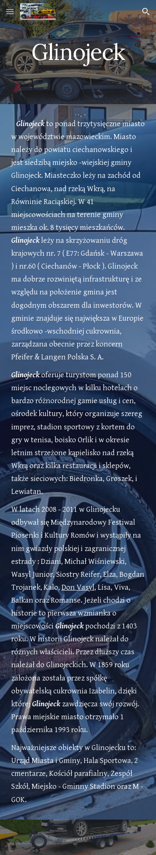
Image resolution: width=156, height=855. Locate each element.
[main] (78, 51)
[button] (10, 11)
